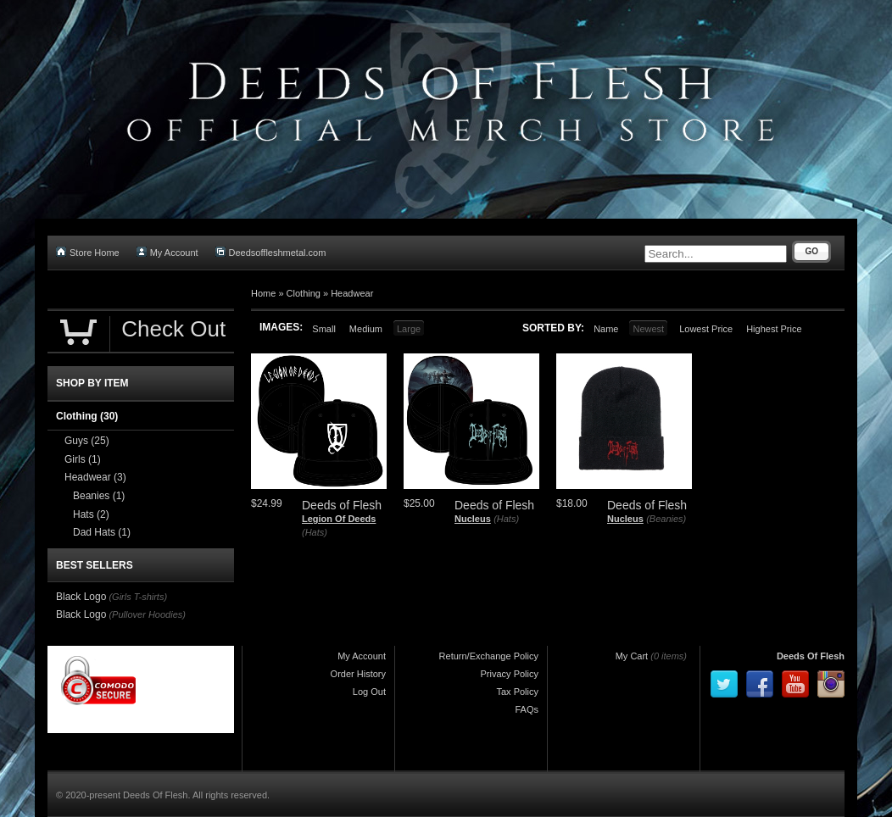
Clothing (304, 293)
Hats (91, 514)
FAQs (526, 709)
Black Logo (81, 597)
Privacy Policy (509, 674)
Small (324, 329)
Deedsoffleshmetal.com (270, 252)
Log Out (369, 691)
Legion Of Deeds (339, 519)
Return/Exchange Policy (488, 656)
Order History (358, 674)
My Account (167, 252)
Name (606, 329)
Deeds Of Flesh (811, 656)
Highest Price (773, 329)
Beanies (99, 496)
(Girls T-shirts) (138, 597)
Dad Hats (102, 532)
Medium (365, 329)
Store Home (88, 252)
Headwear (352, 293)
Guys (86, 441)
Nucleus (472, 519)
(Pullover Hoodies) (147, 614)
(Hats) (314, 532)
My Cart (632, 656)
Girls (82, 459)
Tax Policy (517, 691)
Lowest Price (706, 329)
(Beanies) (666, 519)
